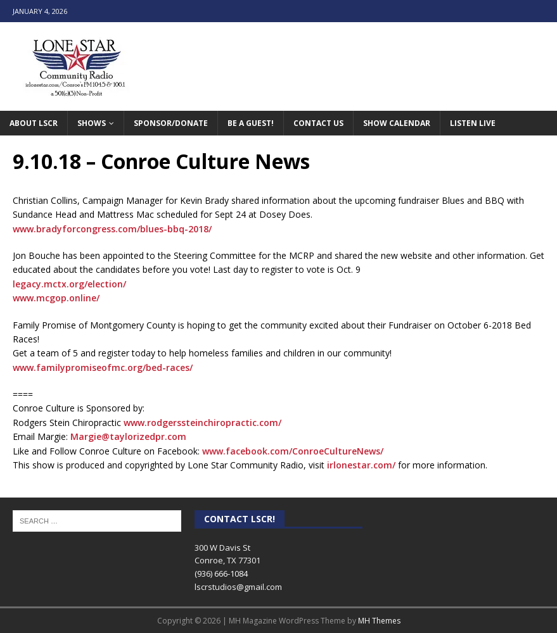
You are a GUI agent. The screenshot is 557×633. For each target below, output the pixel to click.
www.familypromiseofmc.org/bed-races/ (103, 367)
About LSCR (34, 123)
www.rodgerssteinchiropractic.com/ (202, 423)
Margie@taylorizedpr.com (128, 436)
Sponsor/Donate (171, 123)
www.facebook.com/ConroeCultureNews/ (292, 451)
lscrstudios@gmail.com (238, 586)
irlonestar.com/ (361, 465)
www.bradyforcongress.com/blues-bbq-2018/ (112, 229)
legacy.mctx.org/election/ (69, 284)
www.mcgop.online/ (56, 298)
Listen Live (473, 123)
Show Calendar (396, 123)
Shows (91, 123)
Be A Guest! (250, 123)
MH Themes (379, 620)
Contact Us (318, 123)
